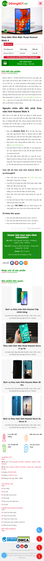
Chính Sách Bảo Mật (9, 516)
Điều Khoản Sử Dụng (10, 525)
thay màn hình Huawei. (16, 145)
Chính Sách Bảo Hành (9, 512)
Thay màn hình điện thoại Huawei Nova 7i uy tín (22, 347)
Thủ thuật (6, 498)
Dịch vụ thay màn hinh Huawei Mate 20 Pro (22, 383)
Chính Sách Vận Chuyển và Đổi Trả (14, 522)
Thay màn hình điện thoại (10, 501)
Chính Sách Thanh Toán (10, 519)
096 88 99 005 (12, 472)
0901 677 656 (13, 475)
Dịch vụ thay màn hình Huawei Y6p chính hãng (22, 310)
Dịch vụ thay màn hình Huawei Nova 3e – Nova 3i (22, 420)
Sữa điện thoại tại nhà (10, 495)
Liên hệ (5, 504)
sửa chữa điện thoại (34, 177)
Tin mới (5, 492)
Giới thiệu (6, 488)
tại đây (34, 254)
